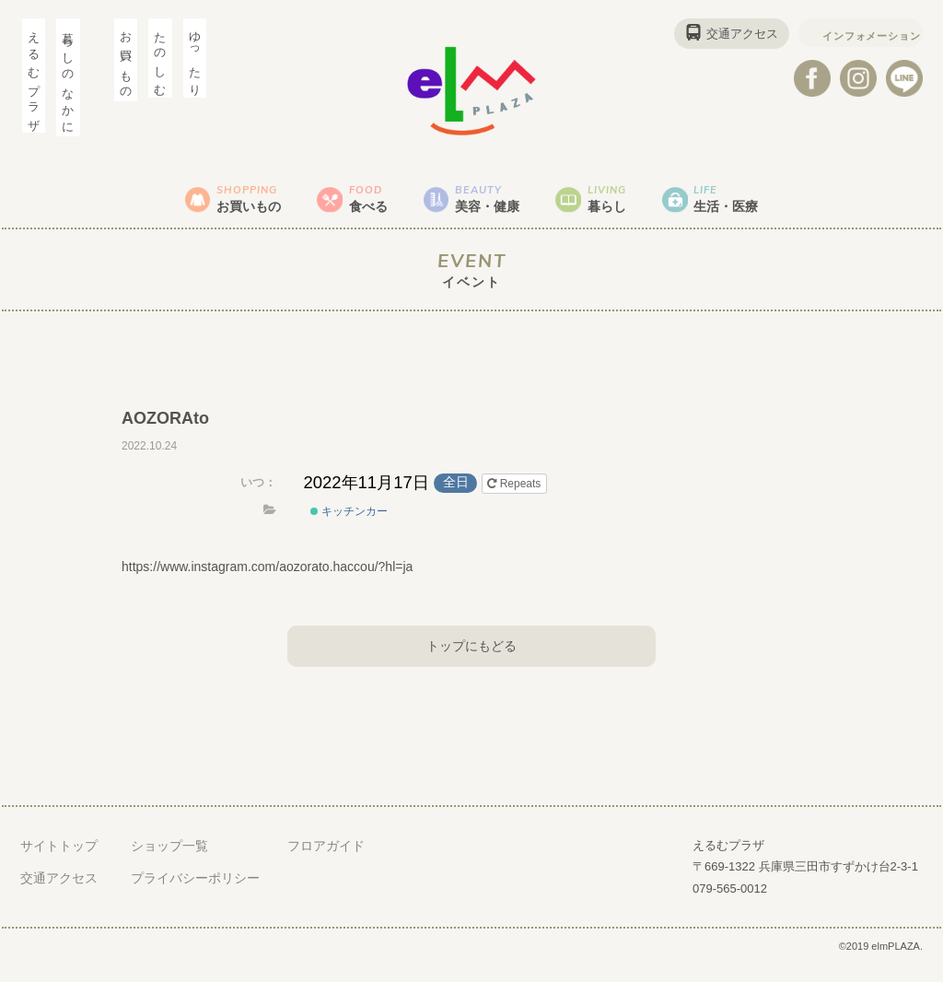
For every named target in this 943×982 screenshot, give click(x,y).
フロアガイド (326, 862)
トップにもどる (471, 661)
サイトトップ (59, 862)
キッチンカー (349, 527)
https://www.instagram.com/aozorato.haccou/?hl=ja (267, 583)
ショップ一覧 (169, 862)
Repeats (515, 500)
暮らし (635, 206)
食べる (354, 206)
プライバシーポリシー (195, 894)
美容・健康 (494, 206)
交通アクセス (715, 34)
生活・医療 (776, 206)
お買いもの (213, 206)
